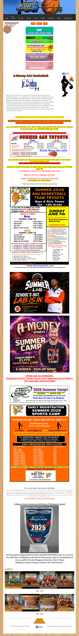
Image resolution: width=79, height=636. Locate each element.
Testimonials (67, 18)
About (59, 18)
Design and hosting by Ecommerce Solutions (60, 626)
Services (28, 18)
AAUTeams (13, 17)
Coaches (20, 18)
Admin (27, 626)
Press (35, 18)
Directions (51, 18)
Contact (42, 18)
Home (6, 18)
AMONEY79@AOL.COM (47, 129)
